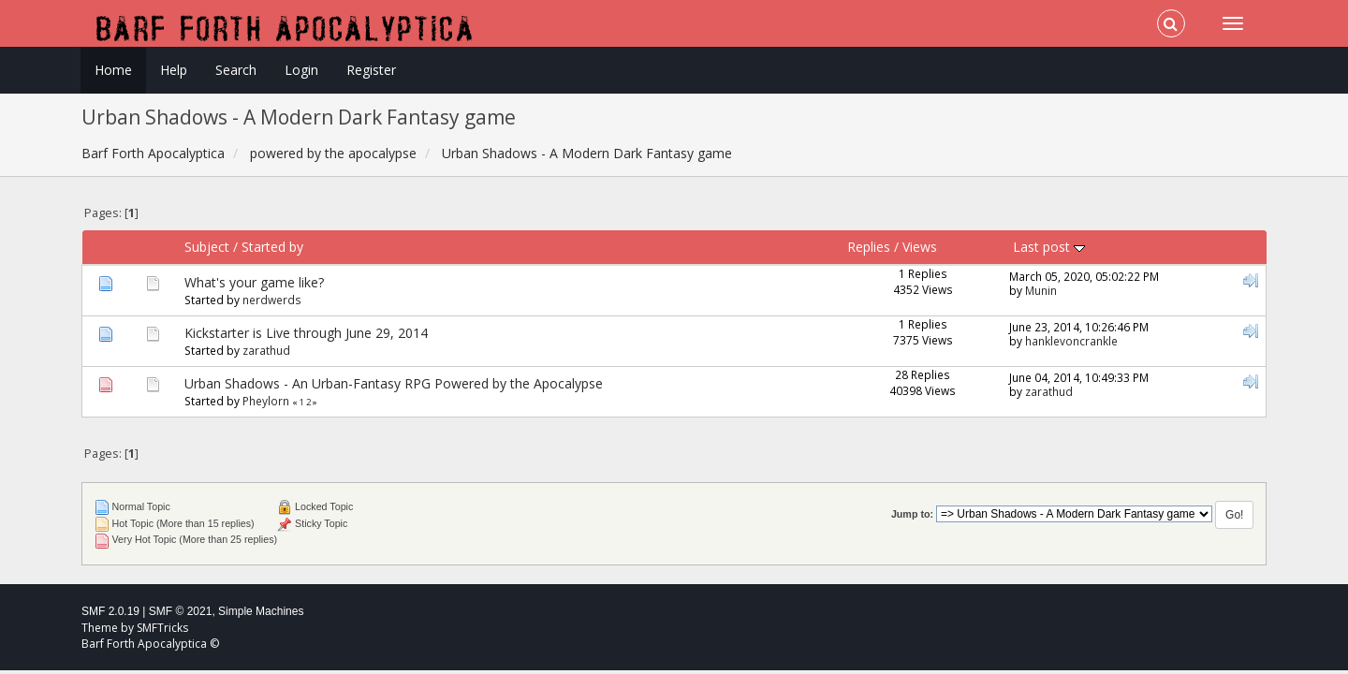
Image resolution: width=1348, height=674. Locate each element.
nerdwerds (271, 299)
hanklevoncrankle (1071, 340)
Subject (206, 247)
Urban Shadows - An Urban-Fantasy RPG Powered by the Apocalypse (393, 383)
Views (919, 247)
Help (173, 70)
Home (113, 70)
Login (301, 70)
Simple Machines (260, 611)
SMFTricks (162, 628)
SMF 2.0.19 (110, 611)
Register (371, 70)
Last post (1049, 247)
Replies (868, 247)
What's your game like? (254, 282)
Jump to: (912, 514)
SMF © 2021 (180, 611)
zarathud (266, 350)
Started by (272, 247)
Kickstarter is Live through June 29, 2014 (306, 333)
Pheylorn (265, 400)
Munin (1041, 290)
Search (235, 70)
